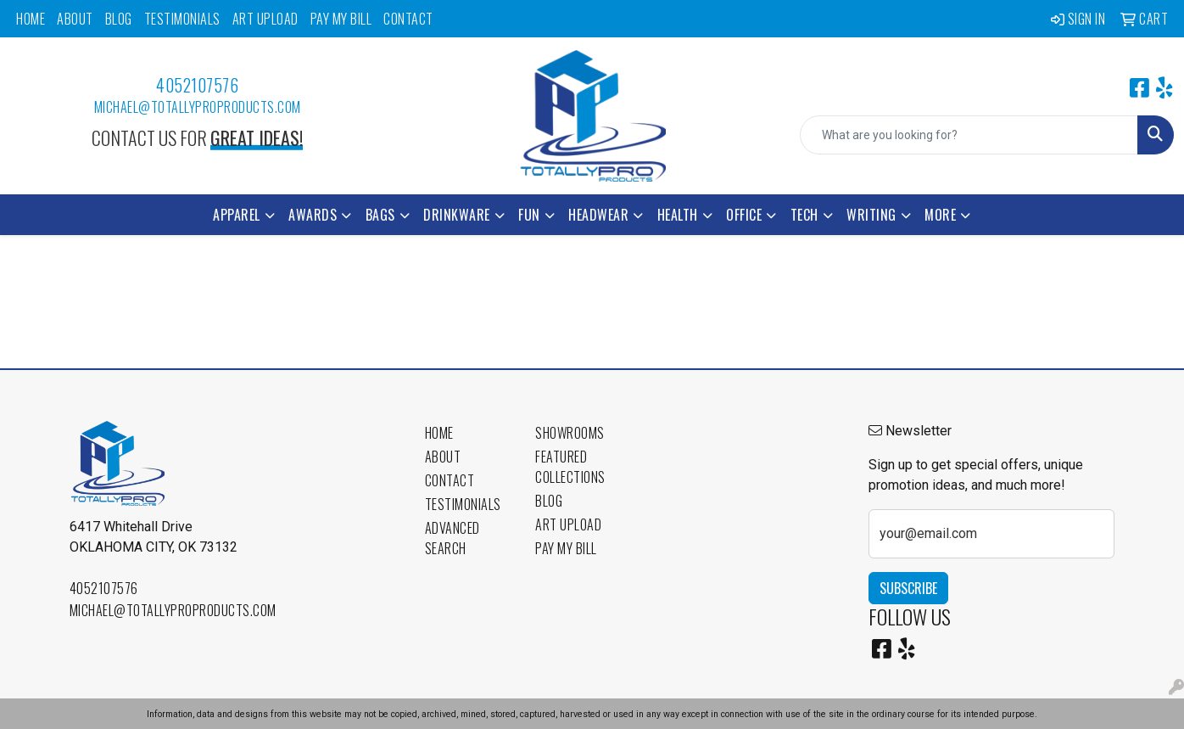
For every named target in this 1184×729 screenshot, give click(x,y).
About (75, 18)
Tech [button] (804, 215)
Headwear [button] (598, 215)
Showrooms (570, 433)
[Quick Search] (969, 134)
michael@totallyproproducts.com (197, 107)
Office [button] (744, 215)
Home (30, 18)
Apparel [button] (236, 215)
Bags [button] (380, 215)
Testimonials (182, 18)
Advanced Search (452, 538)
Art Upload (265, 18)
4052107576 (197, 85)
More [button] (940, 215)
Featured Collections (570, 466)
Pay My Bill (341, 18)
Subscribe (908, 588)
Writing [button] (871, 215)
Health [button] (677, 215)
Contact (408, 18)
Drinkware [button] (456, 215)
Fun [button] (529, 215)
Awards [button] (312, 215)
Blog (118, 18)
